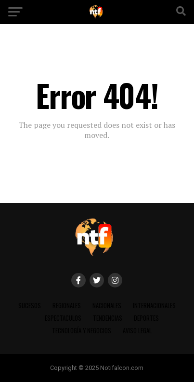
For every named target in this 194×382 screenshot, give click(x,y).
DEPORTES (146, 318)
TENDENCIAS (107, 318)
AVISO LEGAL (137, 330)
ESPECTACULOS (63, 318)
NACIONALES (106, 305)
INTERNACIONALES (154, 305)
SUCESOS (29, 305)
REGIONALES (66, 305)
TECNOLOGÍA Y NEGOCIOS (81, 330)
